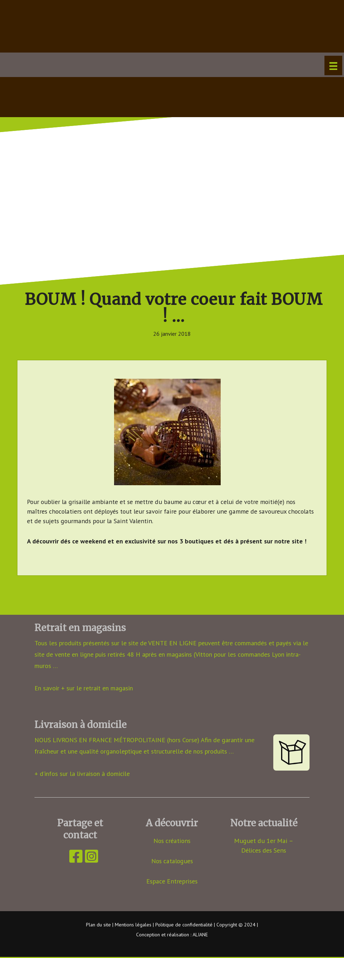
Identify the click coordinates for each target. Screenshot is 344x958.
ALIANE (200, 935)
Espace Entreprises (172, 881)
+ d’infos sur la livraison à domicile (82, 774)
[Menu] (333, 65)
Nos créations (172, 841)
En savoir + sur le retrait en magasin (83, 688)
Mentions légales (133, 925)
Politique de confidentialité (184, 925)
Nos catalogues (172, 861)
